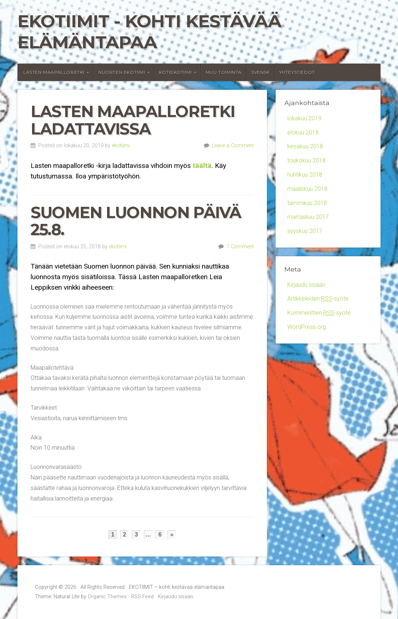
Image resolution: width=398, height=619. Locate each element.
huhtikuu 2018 (304, 174)
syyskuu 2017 (304, 231)
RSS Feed (142, 597)
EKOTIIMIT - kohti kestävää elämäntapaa (149, 32)
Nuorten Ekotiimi (121, 72)
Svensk (260, 72)
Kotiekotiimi (175, 72)
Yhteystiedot (297, 72)
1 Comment (240, 247)
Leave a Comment (233, 145)
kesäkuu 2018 (305, 146)
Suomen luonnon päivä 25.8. (136, 221)
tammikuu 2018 (307, 203)
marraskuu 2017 (308, 216)
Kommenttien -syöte (319, 312)
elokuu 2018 (303, 132)
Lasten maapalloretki (53, 72)
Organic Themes (107, 597)
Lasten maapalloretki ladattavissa (133, 120)
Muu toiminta (224, 72)
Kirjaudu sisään (306, 284)
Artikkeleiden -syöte (317, 298)
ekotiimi (121, 145)
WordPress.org (306, 326)
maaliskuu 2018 (307, 188)
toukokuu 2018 (306, 160)
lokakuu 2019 (304, 118)
